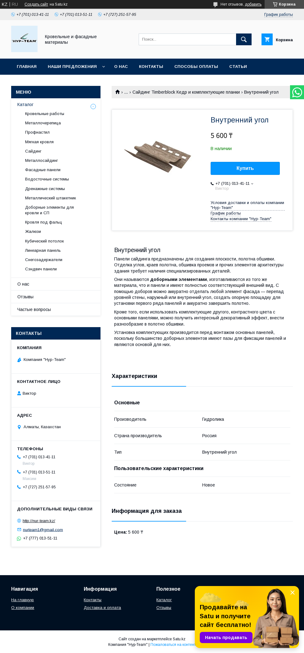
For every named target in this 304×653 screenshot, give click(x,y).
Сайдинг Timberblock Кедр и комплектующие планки (186, 92)
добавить (253, 4)
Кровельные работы (44, 113)
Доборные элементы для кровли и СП (49, 210)
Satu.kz (179, 639)
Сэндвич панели (41, 269)
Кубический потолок (44, 241)
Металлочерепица (43, 123)
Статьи (238, 66)
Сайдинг (33, 151)
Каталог (25, 104)
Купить (245, 168)
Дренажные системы (45, 188)
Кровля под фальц (43, 222)
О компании (22, 607)
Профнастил (37, 132)
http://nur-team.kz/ (39, 520)
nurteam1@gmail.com (43, 529)
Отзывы (25, 296)
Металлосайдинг (41, 160)
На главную (22, 599)
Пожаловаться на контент (173, 644)
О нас (121, 66)
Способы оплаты (196, 66)
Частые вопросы (34, 309)
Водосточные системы (47, 179)
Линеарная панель (43, 250)
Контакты (151, 66)
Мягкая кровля (39, 142)
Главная (27, 66)
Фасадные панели (42, 169)
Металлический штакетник (50, 198)
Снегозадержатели (43, 259)
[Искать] (244, 39)
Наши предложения (72, 66)
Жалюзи (33, 231)
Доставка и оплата (102, 607)
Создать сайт (36, 4)
